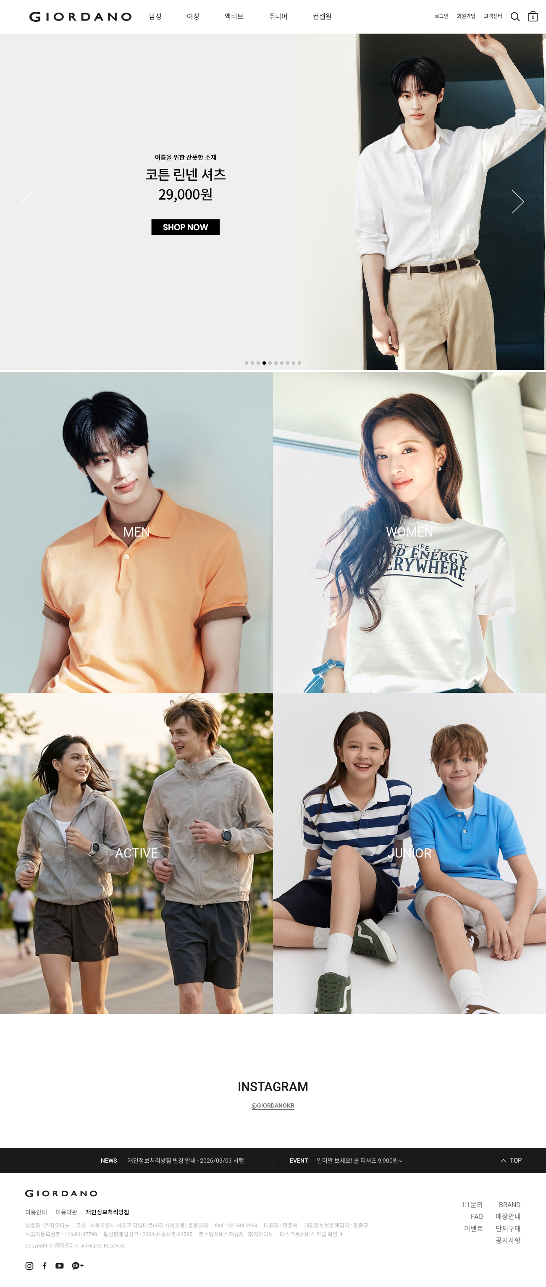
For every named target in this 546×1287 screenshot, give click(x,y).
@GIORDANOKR (273, 1105)
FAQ (477, 1217)
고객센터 (493, 16)
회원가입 (466, 16)
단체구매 (508, 1229)
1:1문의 (472, 1205)
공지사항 (508, 1241)
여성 (193, 17)
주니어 (278, 17)
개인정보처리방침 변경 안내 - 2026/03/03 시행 (186, 1160)
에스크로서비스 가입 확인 (309, 1234)
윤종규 (360, 1225)
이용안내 (36, 1212)
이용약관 (66, 1212)
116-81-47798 (80, 1234)
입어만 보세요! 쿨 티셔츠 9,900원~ (359, 1160)
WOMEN (409, 532)
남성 (155, 17)
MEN (136, 532)
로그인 (442, 16)
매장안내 (508, 1217)
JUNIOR (409, 853)
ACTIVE (136, 853)
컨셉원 (322, 17)
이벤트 (473, 1229)
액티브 (234, 17)
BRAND (510, 1205)
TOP (516, 1160)
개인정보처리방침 (107, 1212)
